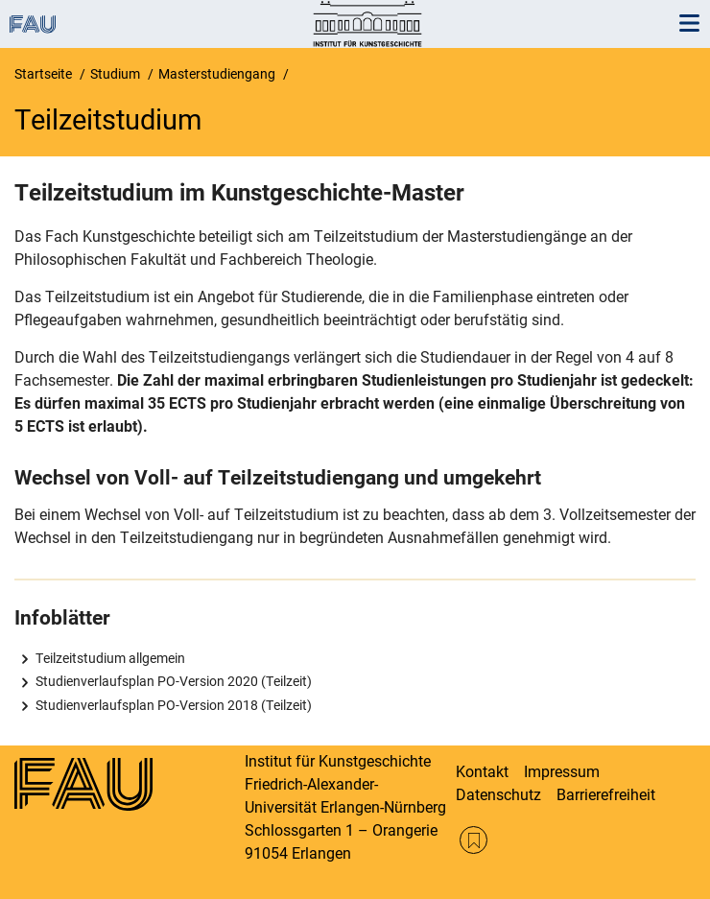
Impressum (562, 772)
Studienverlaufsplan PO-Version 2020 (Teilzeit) (174, 681)
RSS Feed (473, 840)
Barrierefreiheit (605, 795)
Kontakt (482, 772)
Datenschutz (498, 795)
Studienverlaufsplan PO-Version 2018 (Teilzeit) (174, 705)
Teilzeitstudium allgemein (110, 658)
